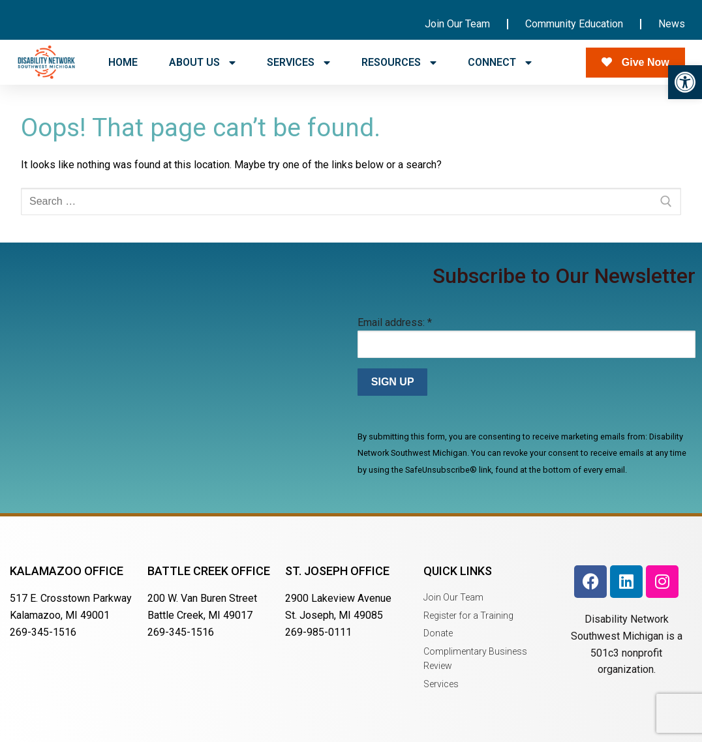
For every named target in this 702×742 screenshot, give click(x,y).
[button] (685, 82)
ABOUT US (202, 62)
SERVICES (298, 62)
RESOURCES (398, 62)
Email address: (395, 322)
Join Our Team (457, 24)
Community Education (574, 24)
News (671, 24)
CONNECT (500, 62)
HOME (123, 62)
